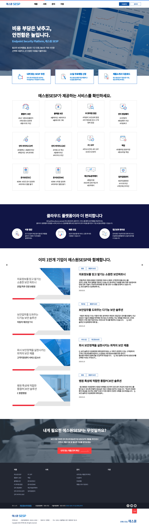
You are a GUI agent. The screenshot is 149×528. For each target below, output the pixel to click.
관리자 (136, 4)
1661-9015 (62, 506)
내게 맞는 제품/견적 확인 (74, 450)
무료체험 (79, 481)
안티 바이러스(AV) (19, 494)
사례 (44, 4)
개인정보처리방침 (25, 505)
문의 (53, 4)
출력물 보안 (17, 481)
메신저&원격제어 (32, 488)
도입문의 (124, 4)
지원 (62, 4)
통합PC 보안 (17, 478)
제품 (35, 4)
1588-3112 (46, 506)
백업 (29, 478)
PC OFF (30, 474)
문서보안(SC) (31, 481)
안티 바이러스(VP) (19, 491)
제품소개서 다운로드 (82, 484)
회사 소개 (14, 506)
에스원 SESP (17, 474)
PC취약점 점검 (18, 484)
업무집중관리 (31, 491)
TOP (134, 510)
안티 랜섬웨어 (18, 488)
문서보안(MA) (31, 484)
